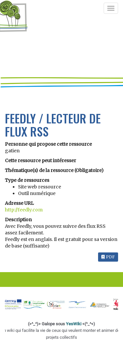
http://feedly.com (24, 210)
